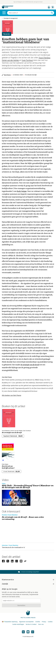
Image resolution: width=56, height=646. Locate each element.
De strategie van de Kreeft (30, 365)
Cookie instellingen (18, 624)
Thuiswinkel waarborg (10, 622)
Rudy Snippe (22, 191)
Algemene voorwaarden (26, 622)
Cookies (50, 622)
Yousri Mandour (44, 57)
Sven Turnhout (27, 60)
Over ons (41, 624)
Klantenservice (28, 580)
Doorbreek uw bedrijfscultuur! (8, 467)
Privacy (44, 622)
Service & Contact (31, 624)
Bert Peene (7, 75)
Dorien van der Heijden (10, 60)
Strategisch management (11, 18)
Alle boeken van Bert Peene (11, 395)
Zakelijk (28, 584)
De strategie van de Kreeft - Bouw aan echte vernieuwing (23, 518)
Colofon (37, 622)
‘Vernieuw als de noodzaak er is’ (13, 547)
